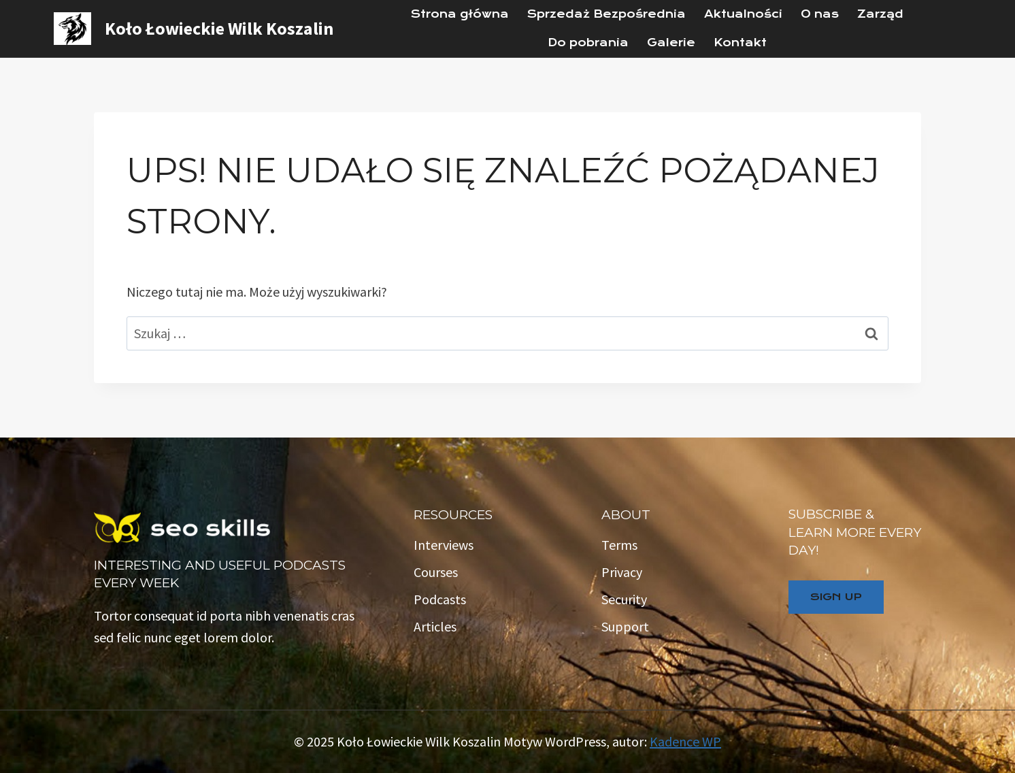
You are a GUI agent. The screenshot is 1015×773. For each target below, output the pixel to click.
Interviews (443, 544)
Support (625, 626)
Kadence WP (685, 741)
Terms (619, 544)
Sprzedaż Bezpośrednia (606, 13)
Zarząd (880, 13)
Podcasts (440, 599)
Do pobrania (588, 42)
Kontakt (740, 42)
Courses (436, 571)
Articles (435, 626)
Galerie (671, 42)
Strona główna (460, 13)
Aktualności (743, 13)
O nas (820, 13)
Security (624, 599)
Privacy (621, 571)
